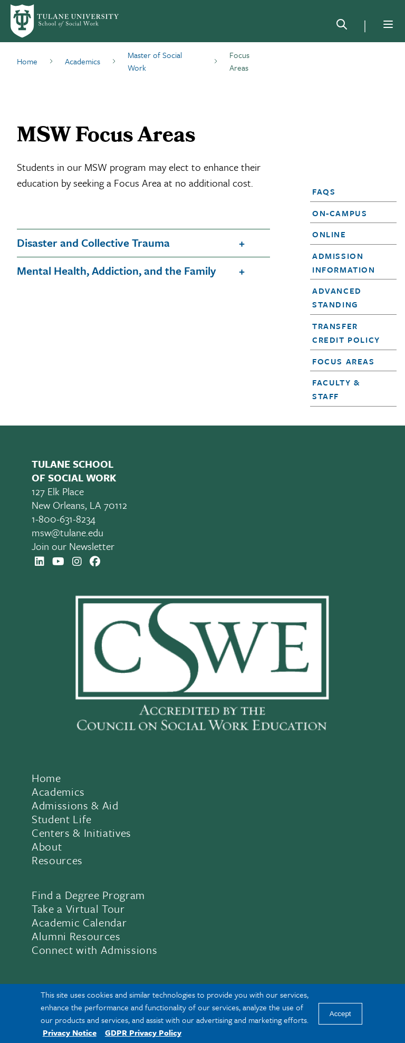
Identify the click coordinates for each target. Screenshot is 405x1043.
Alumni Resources (76, 936)
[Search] (341, 26)
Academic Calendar (79, 922)
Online (329, 234)
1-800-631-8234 (63, 518)
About (47, 846)
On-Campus (339, 213)
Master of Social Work (155, 61)
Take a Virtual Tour (78, 908)
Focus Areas (343, 361)
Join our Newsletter (73, 546)
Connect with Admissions (94, 950)
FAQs (323, 191)
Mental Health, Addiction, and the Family (116, 270)
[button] (350, 191)
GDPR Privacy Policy (143, 1032)
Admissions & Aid (75, 805)
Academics (82, 61)
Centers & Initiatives (81, 833)
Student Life (62, 819)
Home (27, 61)
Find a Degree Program (88, 895)
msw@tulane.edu (67, 532)
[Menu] (388, 24)
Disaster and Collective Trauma (93, 242)
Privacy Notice (70, 1032)
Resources (57, 860)
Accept (340, 1014)
